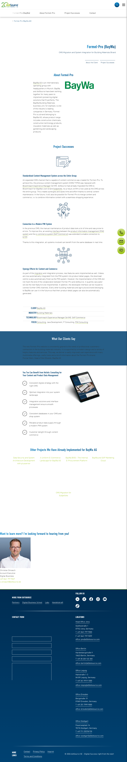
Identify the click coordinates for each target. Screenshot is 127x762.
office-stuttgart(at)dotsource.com (89, 736)
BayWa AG (37, 83)
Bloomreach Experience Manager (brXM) (54, 318)
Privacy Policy (39, 752)
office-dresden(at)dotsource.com (89, 709)
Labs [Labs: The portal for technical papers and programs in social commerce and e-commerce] (47, 603)
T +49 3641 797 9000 (84, 632)
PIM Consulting (81, 322)
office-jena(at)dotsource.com (88, 639)
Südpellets (57, 189)
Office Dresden (82, 695)
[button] (117, 4)
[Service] (121, 246)
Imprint (50, 752)
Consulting (41, 322)
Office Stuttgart (82, 721)
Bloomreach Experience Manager (37, 186)
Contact (27, 752)
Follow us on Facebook (91, 599)
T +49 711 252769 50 (84, 731)
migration (38, 273)
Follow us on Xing (84, 599)
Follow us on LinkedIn (77, 599)
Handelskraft (57, 603)
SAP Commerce (78, 318)
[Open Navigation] (124, 5)
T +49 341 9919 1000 (84, 681)
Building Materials (44, 313)
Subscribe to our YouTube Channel (105, 599)
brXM (25, 237)
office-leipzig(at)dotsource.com (89, 685)
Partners (15, 603)
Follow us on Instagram (98, 599)
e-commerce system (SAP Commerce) (52, 234)
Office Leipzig (81, 671)
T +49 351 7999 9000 (84, 705)
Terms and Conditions (33, 756)
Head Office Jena (83, 622)
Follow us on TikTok (77, 606)
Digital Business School (32, 603)
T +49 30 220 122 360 (84, 659)
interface (56, 231)
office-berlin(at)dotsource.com (88, 663)
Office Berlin (81, 649)
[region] (63, 13)
